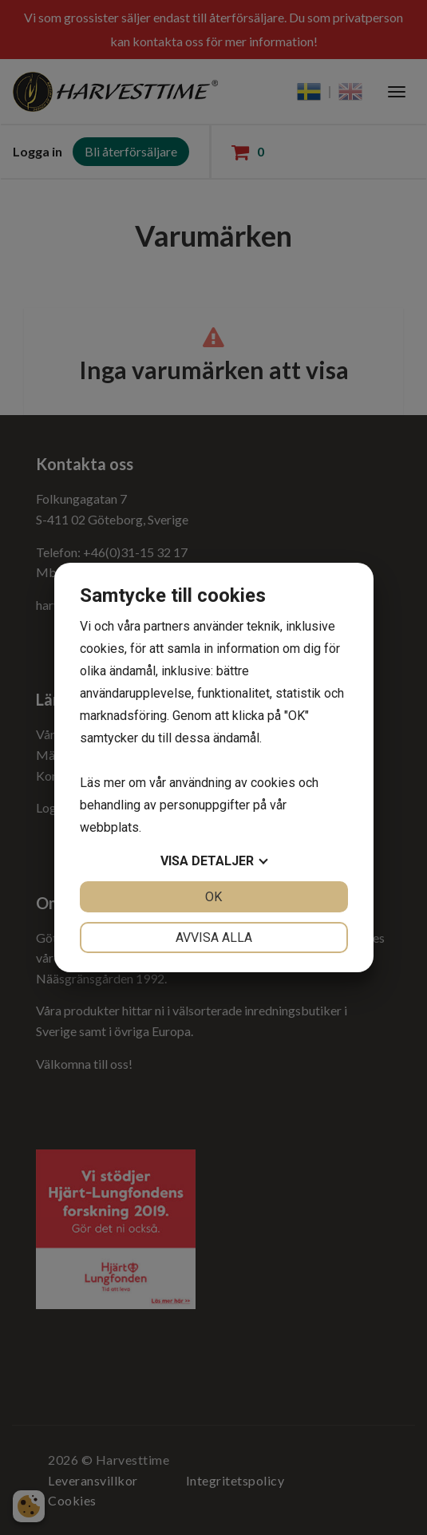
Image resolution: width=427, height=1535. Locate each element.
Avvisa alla (214, 937)
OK (213, 896)
